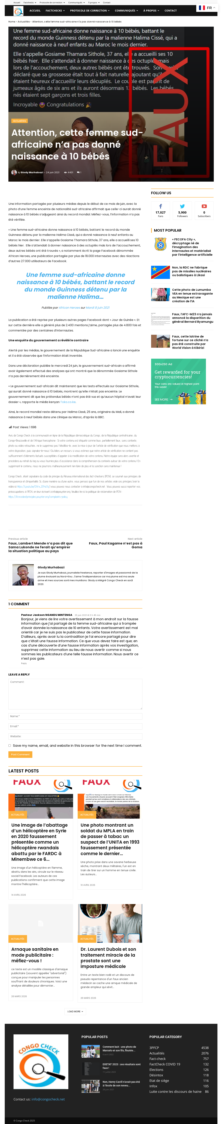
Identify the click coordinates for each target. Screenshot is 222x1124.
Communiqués (76, 2)
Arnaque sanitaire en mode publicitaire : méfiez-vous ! (34, 955)
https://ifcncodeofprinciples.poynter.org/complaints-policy (38, 496)
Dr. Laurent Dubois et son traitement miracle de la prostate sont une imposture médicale (108, 957)
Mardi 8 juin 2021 (97, 308)
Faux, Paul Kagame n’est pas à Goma (115, 545)
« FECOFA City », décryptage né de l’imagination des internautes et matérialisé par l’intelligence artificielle (192, 247)
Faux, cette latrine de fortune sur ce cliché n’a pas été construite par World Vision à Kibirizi (190, 342)
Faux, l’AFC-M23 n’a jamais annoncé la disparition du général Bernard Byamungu (192, 318)
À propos (94, 2)
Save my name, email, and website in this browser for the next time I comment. (77, 745)
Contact (106, 2)
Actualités (24, 21)
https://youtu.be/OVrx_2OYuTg (33, 486)
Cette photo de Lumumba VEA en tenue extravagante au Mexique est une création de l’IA (192, 295)
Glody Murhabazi (32, 172)
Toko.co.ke (68, 402)
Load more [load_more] (75, 1011)
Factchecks (30, 2)
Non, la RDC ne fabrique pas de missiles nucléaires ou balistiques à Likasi (191, 271)
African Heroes (69, 308)
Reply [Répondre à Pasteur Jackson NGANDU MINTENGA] (24, 663)
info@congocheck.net (48, 1099)
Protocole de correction (52, 2)
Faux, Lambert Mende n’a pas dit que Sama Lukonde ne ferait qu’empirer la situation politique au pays (40, 547)
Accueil (17, 2)
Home (11, 21)
